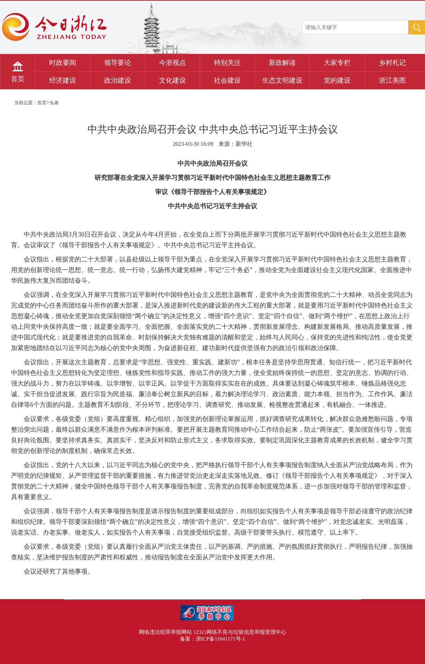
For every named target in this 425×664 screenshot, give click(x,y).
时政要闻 (62, 62)
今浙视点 (172, 62)
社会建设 (227, 80)
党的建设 (337, 80)
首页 (17, 79)
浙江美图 (392, 80)
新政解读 (282, 62)
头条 (54, 102)
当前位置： (25, 102)
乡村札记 (392, 62)
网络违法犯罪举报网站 (165, 632)
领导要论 (117, 62)
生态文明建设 (282, 80)
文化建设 (172, 80)
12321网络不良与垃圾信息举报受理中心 (240, 632)
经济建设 (62, 80)
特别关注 (227, 62)
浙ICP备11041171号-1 (220, 639)
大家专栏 (337, 62)
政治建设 (117, 80)
